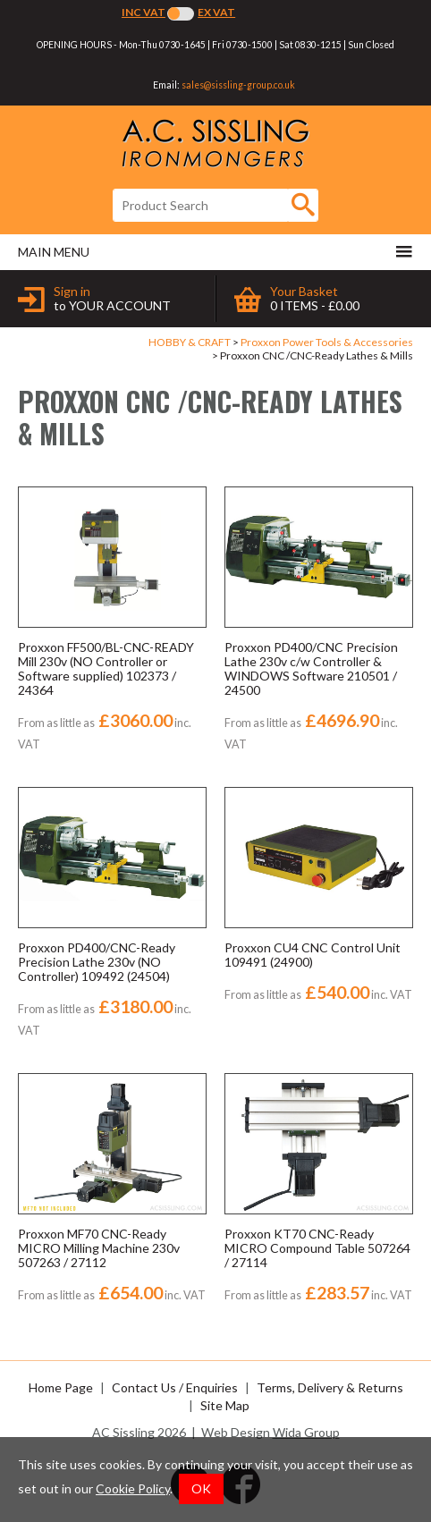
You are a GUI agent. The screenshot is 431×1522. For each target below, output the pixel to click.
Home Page (61, 1387)
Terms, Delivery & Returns (330, 1387)
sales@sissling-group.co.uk (238, 85)
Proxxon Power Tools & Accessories (327, 342)
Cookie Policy (133, 1488)
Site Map (224, 1405)
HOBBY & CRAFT (189, 342)
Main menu (215, 251)
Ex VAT (216, 12)
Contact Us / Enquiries (175, 1387)
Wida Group (306, 1432)
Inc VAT (143, 12)
